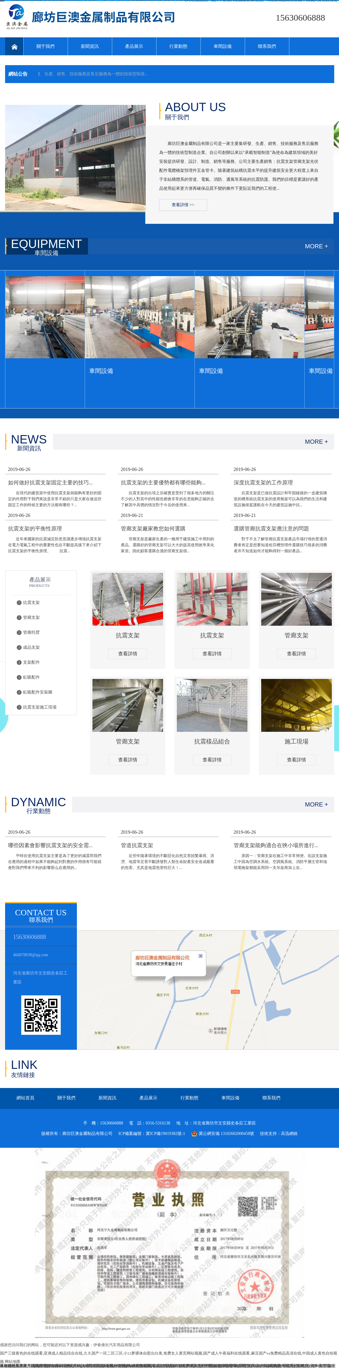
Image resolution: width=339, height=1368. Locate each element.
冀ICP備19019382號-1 (165, 1133)
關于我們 (45, 46)
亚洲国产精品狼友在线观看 (38, 1366)
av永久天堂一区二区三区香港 (89, 1366)
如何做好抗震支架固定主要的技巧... (50, 483)
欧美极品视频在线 (274, 1366)
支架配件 (31, 662)
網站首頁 (25, 1097)
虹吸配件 (31, 677)
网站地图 (12, 1361)
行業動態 (178, 46)
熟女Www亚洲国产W (63, 1366)
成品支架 (31, 647)
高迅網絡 (289, 1133)
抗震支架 (31, 602)
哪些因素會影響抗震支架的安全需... (50, 845)
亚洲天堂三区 (245, 1366)
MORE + (316, 246)
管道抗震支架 (137, 845)
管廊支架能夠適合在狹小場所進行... (276, 845)
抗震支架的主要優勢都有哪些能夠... (163, 483)
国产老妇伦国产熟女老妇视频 (207, 1366)
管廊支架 (31, 617)
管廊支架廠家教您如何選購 (153, 529)
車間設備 (223, 46)
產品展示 (134, 46)
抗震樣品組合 (212, 741)
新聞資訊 (90, 46)
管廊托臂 (31, 632)
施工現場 (296, 741)
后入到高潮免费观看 (133, 1366)
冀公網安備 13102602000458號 (222, 1134)
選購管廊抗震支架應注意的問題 (271, 529)
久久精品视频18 (166, 1366)
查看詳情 (127, 653)
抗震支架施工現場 (40, 707)
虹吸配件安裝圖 (37, 692)
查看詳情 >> (183, 205)
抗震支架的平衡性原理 (35, 529)
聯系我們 (267, 46)
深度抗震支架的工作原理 (263, 483)
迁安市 (298, 1366)
